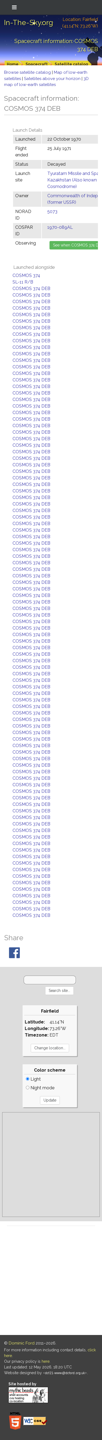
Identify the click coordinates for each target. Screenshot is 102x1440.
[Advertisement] (51, 1165)
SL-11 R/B (23, 282)
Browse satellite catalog (28, 72)
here (46, 1361)
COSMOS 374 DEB (31, 288)
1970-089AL (60, 227)
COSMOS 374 (26, 275)
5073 (52, 211)
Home (12, 64)
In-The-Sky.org (28, 22)
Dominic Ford (22, 1343)
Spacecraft (37, 64)
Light (33, 1079)
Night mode (40, 1087)
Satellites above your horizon (53, 78)
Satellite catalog (71, 64)
